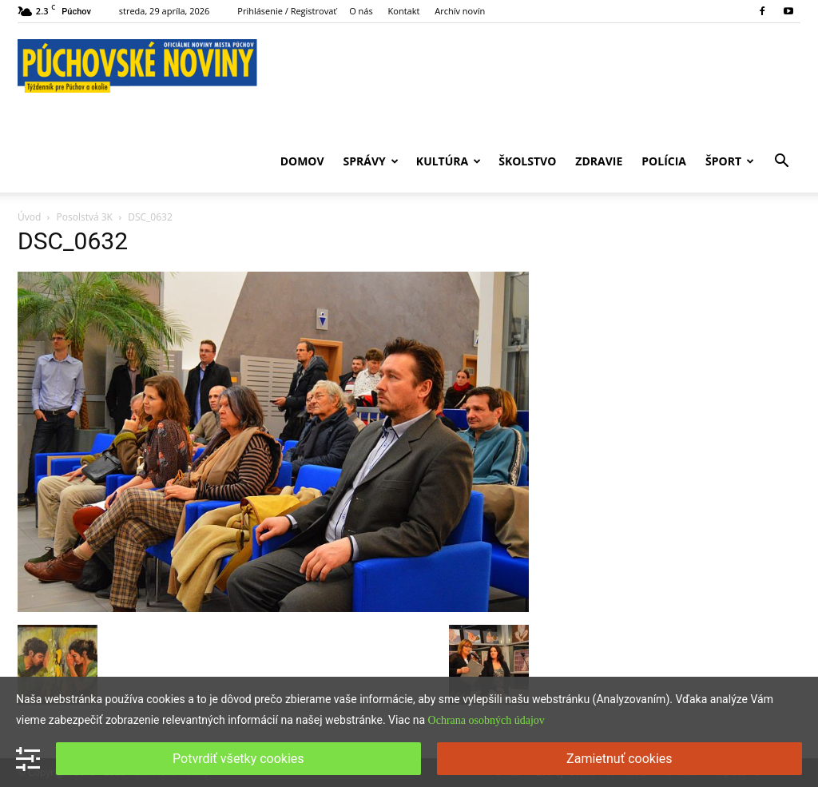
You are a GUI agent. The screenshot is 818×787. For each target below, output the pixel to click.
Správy (371, 161)
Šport (729, 161)
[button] (781, 162)
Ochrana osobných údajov (486, 720)
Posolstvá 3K (85, 217)
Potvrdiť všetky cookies (238, 758)
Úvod (29, 217)
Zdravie (598, 161)
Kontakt (404, 11)
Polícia (663, 161)
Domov (302, 161)
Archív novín (460, 11)
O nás (361, 11)
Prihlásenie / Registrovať (286, 11)
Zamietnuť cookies (619, 758)
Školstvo (527, 161)
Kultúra (448, 161)
